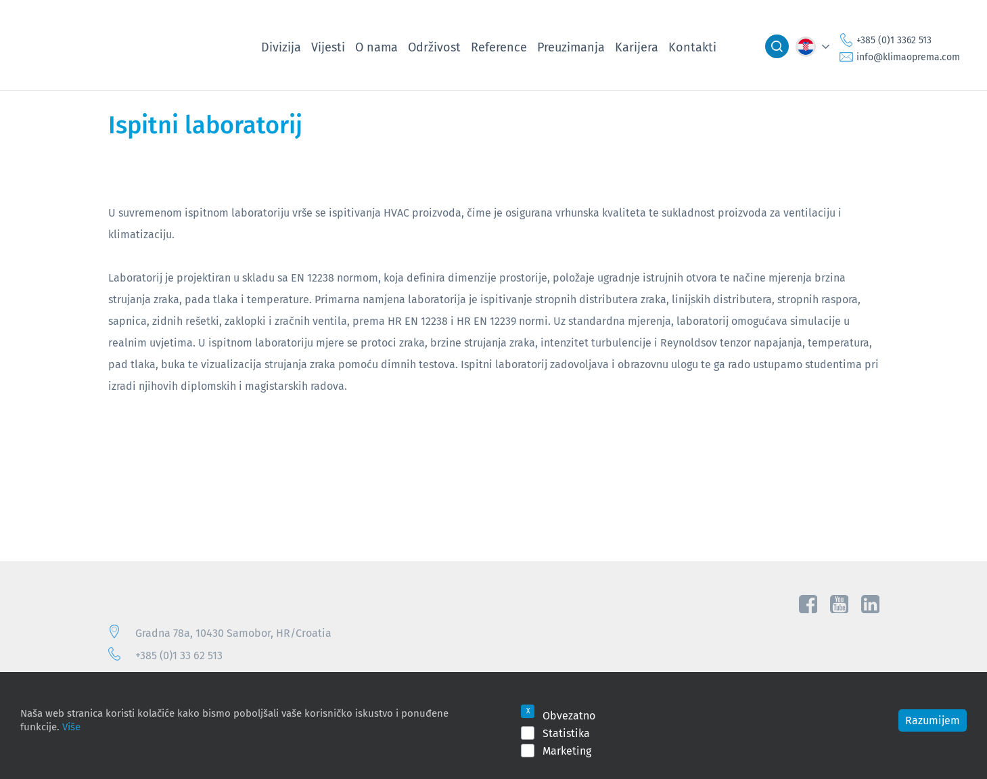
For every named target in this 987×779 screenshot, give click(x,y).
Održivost (434, 46)
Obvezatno (569, 715)
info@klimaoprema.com (908, 57)
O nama (376, 46)
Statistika (566, 733)
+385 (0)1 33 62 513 (179, 655)
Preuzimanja (571, 46)
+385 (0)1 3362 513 (894, 40)
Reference (499, 46)
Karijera (636, 46)
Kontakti (692, 46)
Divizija (281, 46)
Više (71, 726)
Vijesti (328, 46)
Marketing (567, 750)
